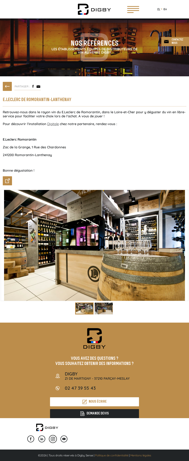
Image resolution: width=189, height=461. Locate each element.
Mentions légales (140, 455)
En (165, 9)
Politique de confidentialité (111, 455)
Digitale (53, 124)
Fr (158, 9)
